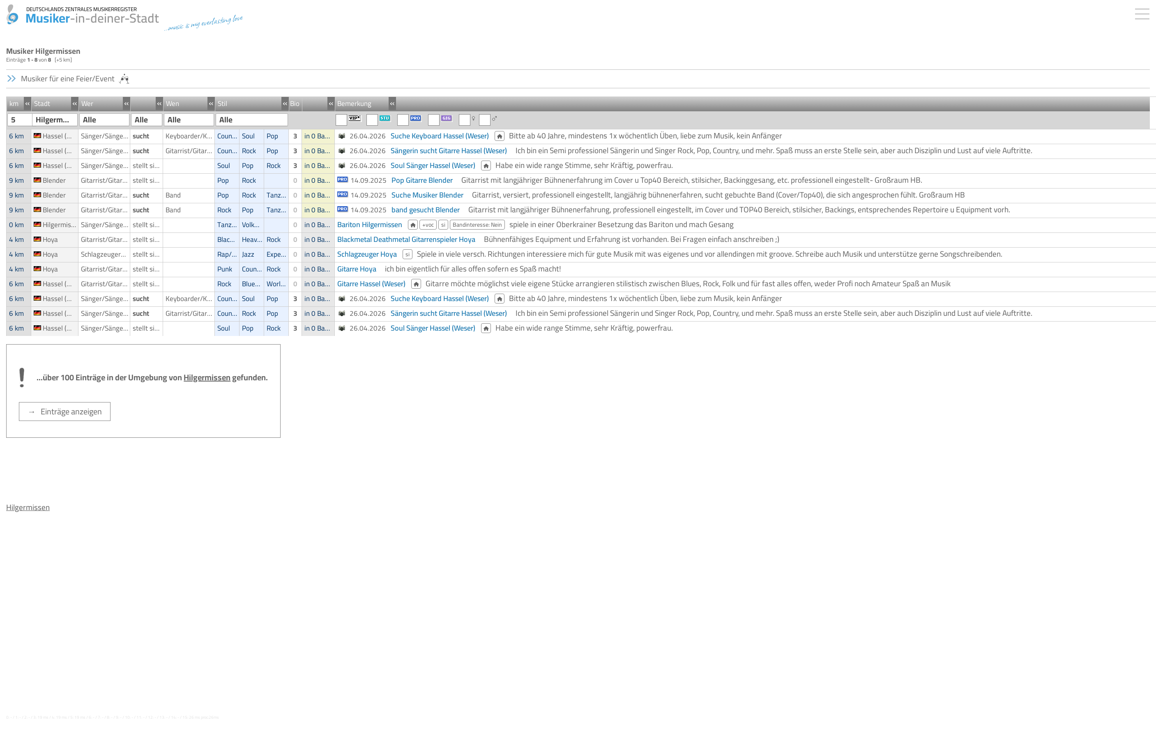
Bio (294, 103)
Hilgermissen (28, 507)
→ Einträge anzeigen (65, 411)
